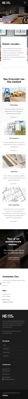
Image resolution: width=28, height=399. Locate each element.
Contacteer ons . (14, 257)
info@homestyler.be (9, 379)
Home (4, 345)
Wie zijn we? (6, 348)
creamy (5, 395)
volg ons (5, 285)
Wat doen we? (6, 352)
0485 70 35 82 (7, 377)
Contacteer (6, 356)
